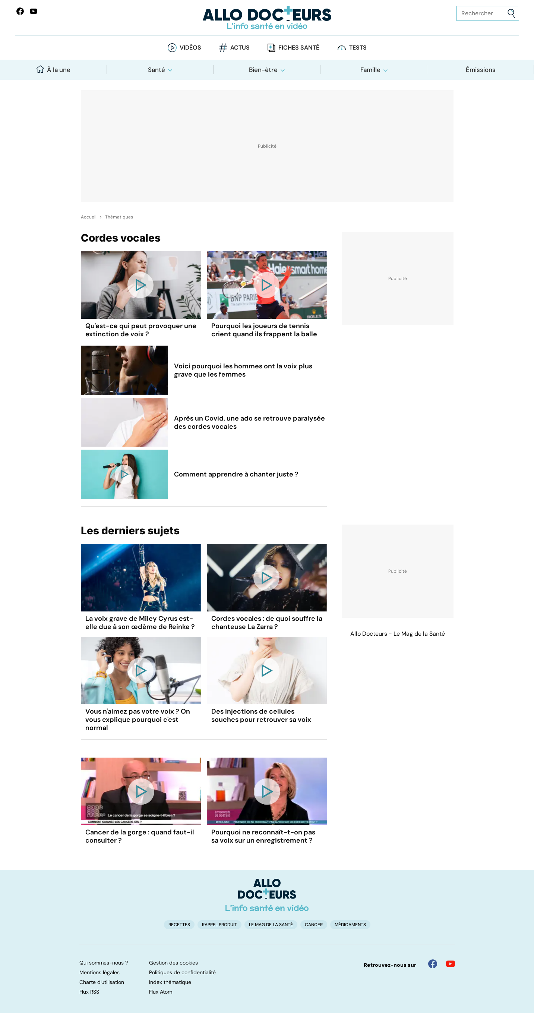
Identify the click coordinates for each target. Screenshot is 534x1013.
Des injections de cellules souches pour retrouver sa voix (261, 715)
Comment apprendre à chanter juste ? (236, 474)
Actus (240, 47)
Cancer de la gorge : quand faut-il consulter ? (139, 836)
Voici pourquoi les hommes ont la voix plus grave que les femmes (243, 370)
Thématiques (119, 217)
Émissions (481, 70)
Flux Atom (160, 991)
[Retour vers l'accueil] (267, 17)
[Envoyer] (511, 13)
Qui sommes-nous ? (103, 962)
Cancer (314, 925)
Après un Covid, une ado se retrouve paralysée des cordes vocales (249, 422)
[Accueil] (267, 895)
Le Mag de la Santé (271, 925)
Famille (370, 70)
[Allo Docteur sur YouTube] (450, 964)
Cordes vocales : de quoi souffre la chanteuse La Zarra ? (266, 622)
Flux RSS (89, 991)
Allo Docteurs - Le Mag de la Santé (397, 634)
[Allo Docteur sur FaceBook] (20, 11)
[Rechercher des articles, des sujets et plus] (487, 13)
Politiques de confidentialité (182, 972)
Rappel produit (219, 925)
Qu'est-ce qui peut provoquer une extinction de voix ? (140, 330)
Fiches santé (298, 47)
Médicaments (350, 925)
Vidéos (190, 47)
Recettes (179, 925)
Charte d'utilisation (101, 982)
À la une (53, 69)
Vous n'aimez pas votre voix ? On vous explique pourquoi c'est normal (137, 719)
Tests (358, 47)
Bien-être (263, 70)
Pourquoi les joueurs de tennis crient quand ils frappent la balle (264, 330)
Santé (156, 70)
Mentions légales (99, 972)
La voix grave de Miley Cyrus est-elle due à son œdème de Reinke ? (140, 622)
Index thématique (170, 982)
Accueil (89, 217)
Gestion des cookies (173, 962)
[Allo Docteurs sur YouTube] (33, 11)
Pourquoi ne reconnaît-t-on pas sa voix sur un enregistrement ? (263, 836)
